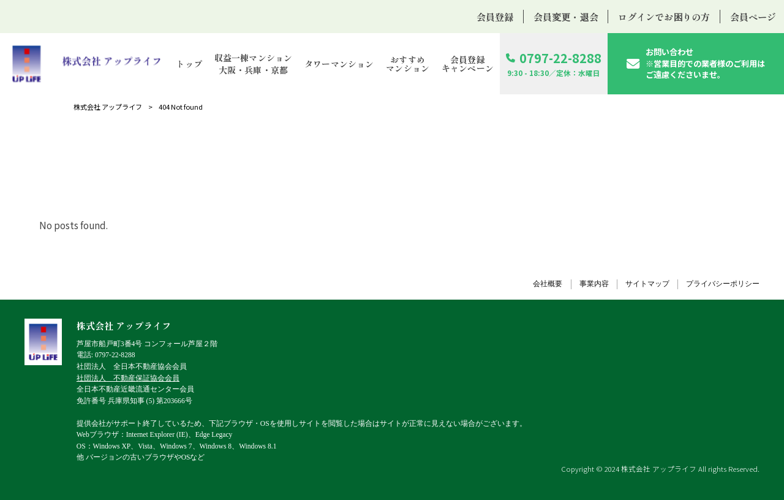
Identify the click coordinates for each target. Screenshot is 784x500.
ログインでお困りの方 (664, 16)
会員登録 (495, 16)
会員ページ (753, 16)
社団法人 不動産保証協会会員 (128, 378)
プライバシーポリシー (723, 284)
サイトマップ (647, 284)
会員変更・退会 (565, 16)
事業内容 (594, 284)
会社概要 (547, 284)
